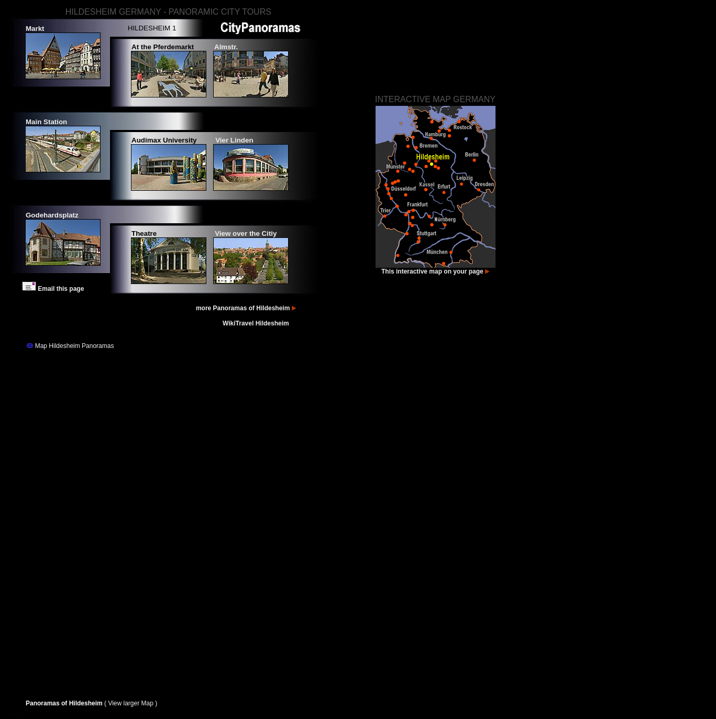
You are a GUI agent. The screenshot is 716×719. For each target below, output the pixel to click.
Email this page (53, 288)
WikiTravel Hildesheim (257, 323)
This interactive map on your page (435, 271)
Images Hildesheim (18, 714)
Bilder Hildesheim (13, 714)
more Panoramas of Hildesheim (247, 308)
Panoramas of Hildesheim (65, 703)
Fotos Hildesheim (7, 714)
